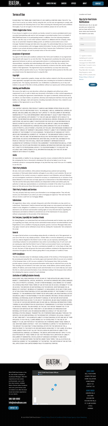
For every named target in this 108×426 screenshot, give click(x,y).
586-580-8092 (14, 398)
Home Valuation (90, 379)
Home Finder (90, 381)
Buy (29, 3)
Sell (38, 3)
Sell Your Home (90, 373)
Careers (63, 3)
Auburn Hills (90, 393)
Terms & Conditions (57, 417)
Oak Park (90, 395)
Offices (73, 3)
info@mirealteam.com (17, 402)
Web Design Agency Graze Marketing (75, 417)
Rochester (90, 398)
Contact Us (90, 386)
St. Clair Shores (90, 403)
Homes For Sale (51, 3)
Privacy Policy (83, 77)
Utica (90, 406)
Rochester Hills (90, 401)
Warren (90, 408)
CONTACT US (13, 408)
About (85, 3)
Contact (98, 3)
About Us (90, 384)
